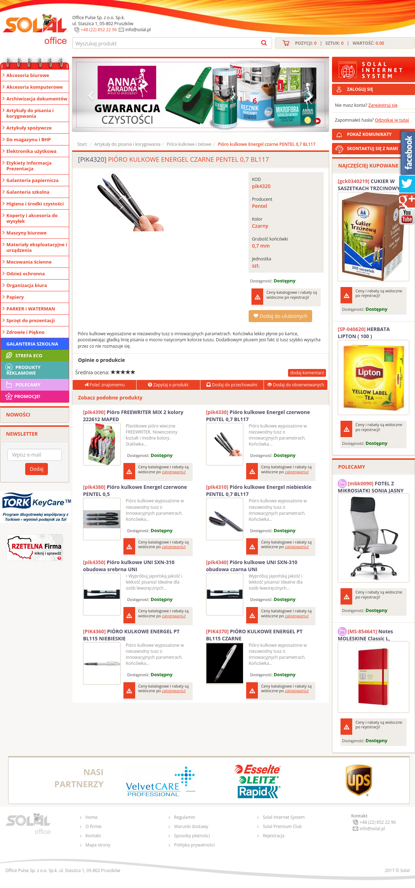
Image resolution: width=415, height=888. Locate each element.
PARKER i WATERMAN (30, 308)
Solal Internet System (284, 817)
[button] (91, 95)
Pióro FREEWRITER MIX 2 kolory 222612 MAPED (133, 416)
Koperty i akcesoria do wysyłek (31, 218)
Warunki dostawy (191, 826)
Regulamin (184, 817)
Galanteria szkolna (27, 192)
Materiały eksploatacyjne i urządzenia (36, 247)
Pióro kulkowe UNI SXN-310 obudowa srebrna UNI (129, 566)
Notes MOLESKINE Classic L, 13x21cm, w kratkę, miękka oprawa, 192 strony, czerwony (371, 634)
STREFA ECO (23, 355)
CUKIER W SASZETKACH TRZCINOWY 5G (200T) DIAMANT (373, 185)
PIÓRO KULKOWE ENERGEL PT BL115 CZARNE (254, 635)
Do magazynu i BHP (28, 139)
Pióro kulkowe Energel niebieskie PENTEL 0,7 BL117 (259, 490)
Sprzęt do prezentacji (30, 320)
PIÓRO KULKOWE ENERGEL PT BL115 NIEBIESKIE (131, 635)
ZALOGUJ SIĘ (360, 89)
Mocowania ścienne (28, 262)
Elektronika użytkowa (31, 151)
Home (91, 817)
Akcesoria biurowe (27, 75)
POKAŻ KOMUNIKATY (379, 133)
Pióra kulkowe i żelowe (189, 144)
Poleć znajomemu (104, 385)
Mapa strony (97, 845)
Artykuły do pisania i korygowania (30, 113)
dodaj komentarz (307, 373)
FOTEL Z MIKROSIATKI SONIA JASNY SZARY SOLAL (371, 486)
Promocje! (22, 396)
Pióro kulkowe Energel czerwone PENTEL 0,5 (135, 490)
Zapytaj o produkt (168, 385)
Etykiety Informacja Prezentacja (28, 166)
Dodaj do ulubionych (280, 316)
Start (82, 144)
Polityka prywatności (194, 845)
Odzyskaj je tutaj (392, 120)
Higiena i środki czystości (35, 203)
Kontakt (93, 836)
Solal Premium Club (282, 826)
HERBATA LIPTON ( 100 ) (364, 333)
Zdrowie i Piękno (25, 332)
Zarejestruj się (383, 105)
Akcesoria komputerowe (34, 87)
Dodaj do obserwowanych (295, 385)
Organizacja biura (26, 285)
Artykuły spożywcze (29, 128)
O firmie (93, 826)
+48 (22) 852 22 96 (99, 30)
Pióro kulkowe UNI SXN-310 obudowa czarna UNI (252, 566)
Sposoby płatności (192, 836)
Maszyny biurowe (26, 233)
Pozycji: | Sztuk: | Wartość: (339, 43)
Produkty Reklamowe (22, 369)
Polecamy (22, 384)
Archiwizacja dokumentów (36, 98)
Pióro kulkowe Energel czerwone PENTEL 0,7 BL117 (258, 416)
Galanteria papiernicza (32, 180)
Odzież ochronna (25, 273)
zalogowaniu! (174, 471)
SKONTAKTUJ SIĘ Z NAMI (372, 148)
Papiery (15, 297)
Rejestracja (273, 836)
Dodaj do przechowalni (231, 385)
